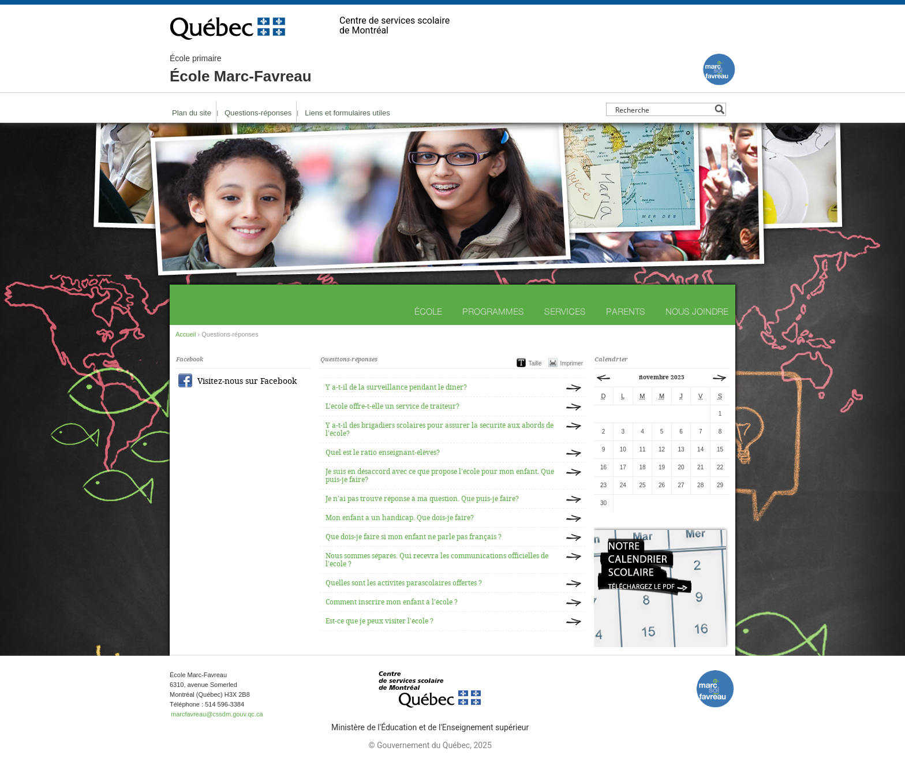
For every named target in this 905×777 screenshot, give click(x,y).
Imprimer (571, 363)
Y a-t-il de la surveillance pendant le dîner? (396, 387)
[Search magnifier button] (719, 109)
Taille (535, 363)
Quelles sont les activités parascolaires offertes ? (404, 583)
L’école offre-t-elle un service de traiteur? (392, 406)
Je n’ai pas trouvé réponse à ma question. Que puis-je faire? (422, 499)
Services (565, 311)
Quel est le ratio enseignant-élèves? (383, 453)
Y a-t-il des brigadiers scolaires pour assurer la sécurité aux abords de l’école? (440, 429)
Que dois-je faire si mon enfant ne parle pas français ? (414, 537)
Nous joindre (696, 311)
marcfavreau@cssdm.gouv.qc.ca (217, 714)
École (428, 311)
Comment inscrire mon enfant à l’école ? (392, 602)
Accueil (185, 334)
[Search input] (662, 109)
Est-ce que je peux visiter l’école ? (379, 621)
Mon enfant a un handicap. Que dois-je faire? (400, 518)
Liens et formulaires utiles (347, 113)
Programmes (493, 311)
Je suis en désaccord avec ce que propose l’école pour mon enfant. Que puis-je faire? (440, 476)
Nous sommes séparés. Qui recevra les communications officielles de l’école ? (437, 560)
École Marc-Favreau (241, 69)
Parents (625, 311)
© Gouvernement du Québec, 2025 (429, 745)
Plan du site (191, 113)
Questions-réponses (258, 113)
